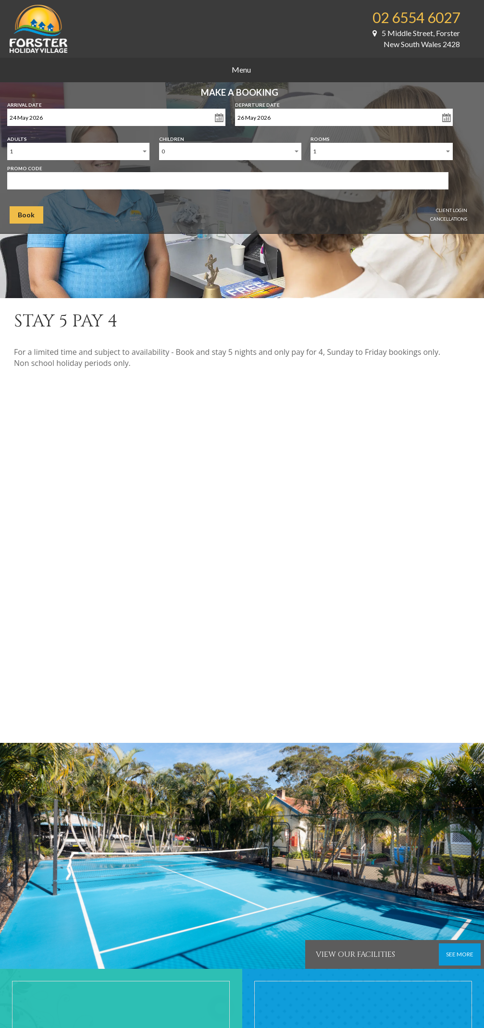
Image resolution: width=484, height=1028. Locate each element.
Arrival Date (24, 103)
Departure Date (257, 103)
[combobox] (78, 151)
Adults (17, 137)
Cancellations (448, 219)
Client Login (451, 210)
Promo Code (24, 166)
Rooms (320, 137)
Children (171, 137)
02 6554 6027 (416, 17)
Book (26, 215)
